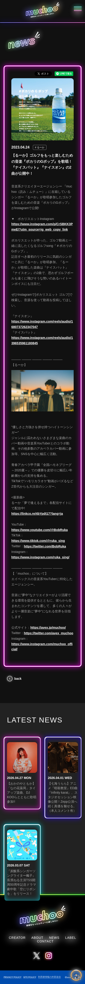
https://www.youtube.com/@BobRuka (39, 530)
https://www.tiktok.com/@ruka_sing (38, 541)
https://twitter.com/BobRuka (45, 546)
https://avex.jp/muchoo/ (48, 627)
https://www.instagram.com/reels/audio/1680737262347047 (42, 324)
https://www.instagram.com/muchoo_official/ (42, 646)
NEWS (54, 937)
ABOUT (37, 937)
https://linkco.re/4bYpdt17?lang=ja (37, 513)
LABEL (70, 937)
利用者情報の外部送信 (49, 977)
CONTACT (45, 941)
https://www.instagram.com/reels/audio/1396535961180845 (42, 340)
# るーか (39, 147)
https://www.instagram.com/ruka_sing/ (40, 557)
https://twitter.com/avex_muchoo (48, 633)
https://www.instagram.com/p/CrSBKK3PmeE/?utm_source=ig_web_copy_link (42, 226)
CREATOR (17, 937)
